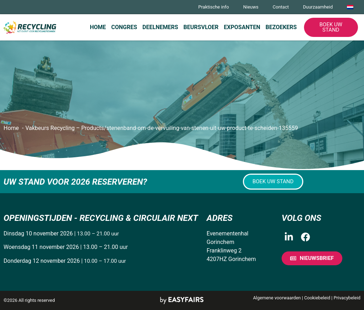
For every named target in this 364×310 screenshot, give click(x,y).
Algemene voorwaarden (277, 297)
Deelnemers (160, 27)
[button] (331, 27)
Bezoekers (281, 27)
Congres (124, 27)
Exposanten (242, 27)
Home (98, 27)
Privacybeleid (346, 297)
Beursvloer (201, 27)
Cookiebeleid (317, 297)
